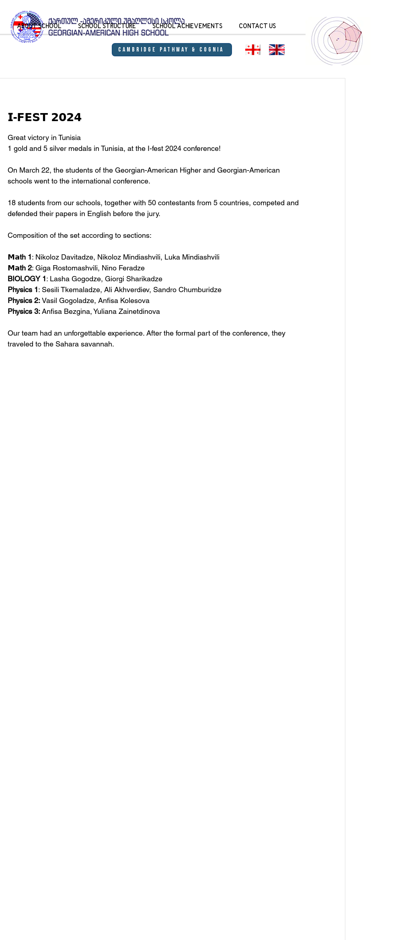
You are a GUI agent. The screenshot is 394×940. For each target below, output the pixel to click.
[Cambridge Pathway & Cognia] (172, 49)
